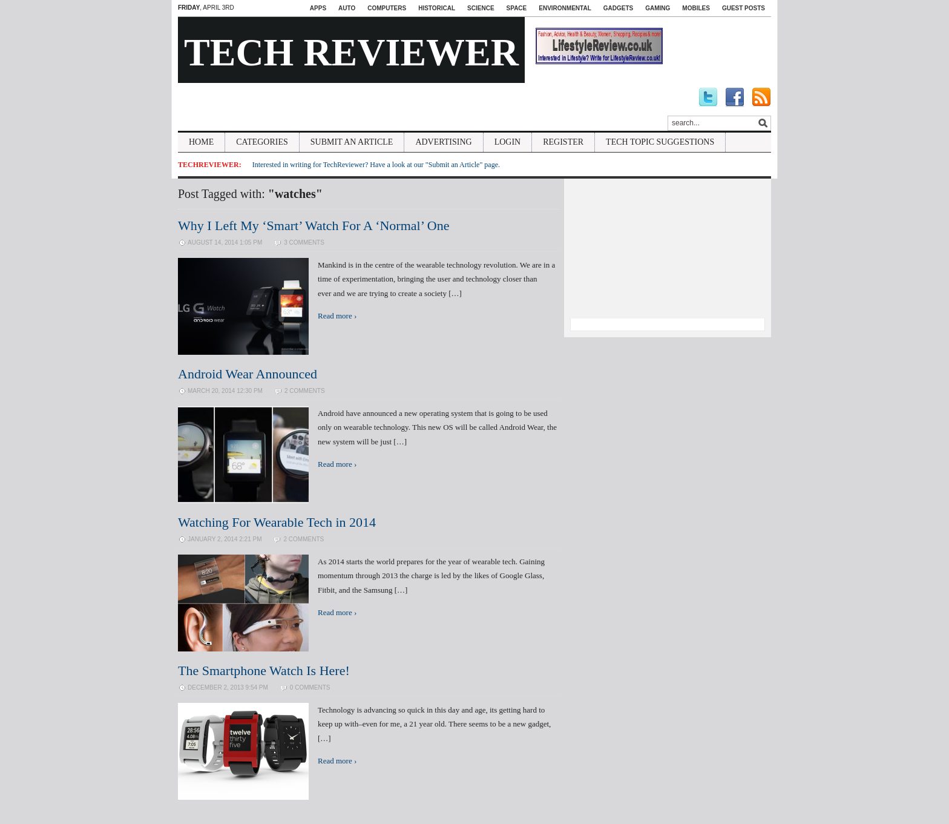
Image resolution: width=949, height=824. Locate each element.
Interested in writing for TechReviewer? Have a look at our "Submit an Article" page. (376, 164)
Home (201, 142)
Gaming (657, 8)
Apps (318, 8)
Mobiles (696, 8)
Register (563, 142)
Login (507, 142)
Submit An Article (351, 142)
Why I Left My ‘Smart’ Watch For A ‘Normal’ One (314, 225)
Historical (436, 8)
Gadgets (618, 8)
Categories (262, 142)
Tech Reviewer (351, 52)
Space (517, 8)
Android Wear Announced (247, 373)
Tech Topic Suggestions (660, 142)
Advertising (443, 142)
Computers (386, 8)
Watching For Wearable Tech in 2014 (277, 522)
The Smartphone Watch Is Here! (264, 670)
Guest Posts (743, 8)
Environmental (565, 8)
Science (480, 8)
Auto (346, 8)
